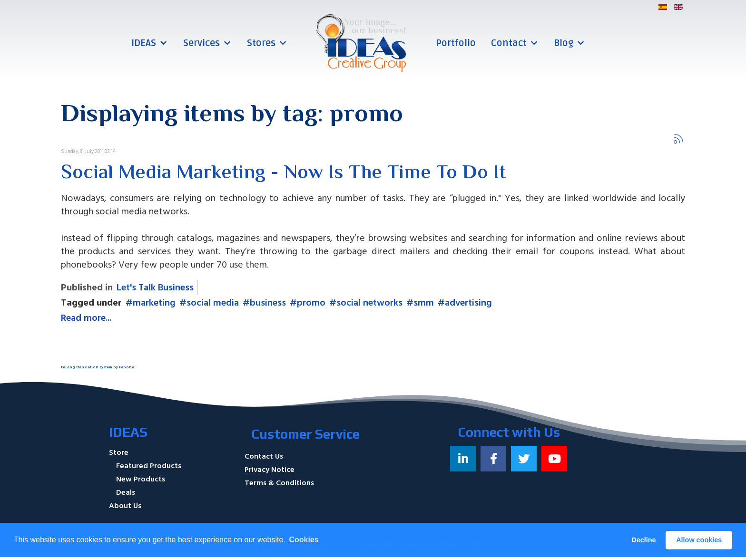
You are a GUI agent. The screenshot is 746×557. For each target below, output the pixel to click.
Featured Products (148, 466)
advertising (468, 302)
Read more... (86, 318)
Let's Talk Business (155, 287)
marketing (154, 302)
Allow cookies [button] (699, 540)
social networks (369, 302)
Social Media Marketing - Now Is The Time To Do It (283, 173)
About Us (125, 505)
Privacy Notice (269, 469)
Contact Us (264, 456)
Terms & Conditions (279, 483)
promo (311, 302)
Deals (125, 492)
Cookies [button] (303, 540)
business (268, 302)
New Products (140, 479)
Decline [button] (643, 540)
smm (423, 302)
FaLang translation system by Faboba (97, 367)
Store (118, 452)
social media (212, 302)
